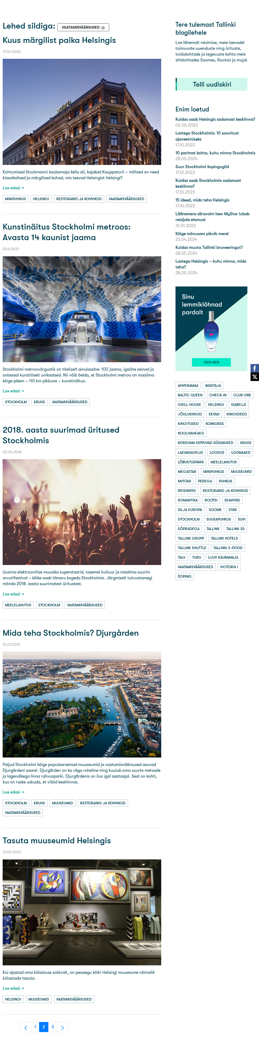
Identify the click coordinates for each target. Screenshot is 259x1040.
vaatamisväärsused (126, 199)
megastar (187, 471)
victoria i (229, 567)
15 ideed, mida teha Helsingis (202, 200)
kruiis (39, 402)
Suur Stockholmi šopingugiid (202, 166)
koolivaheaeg (191, 433)
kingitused (188, 424)
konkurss (215, 424)
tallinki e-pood (228, 548)
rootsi (211, 500)
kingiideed (236, 414)
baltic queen (190, 395)
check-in (217, 395)
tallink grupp (191, 538)
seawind (232, 500)
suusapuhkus (218, 519)
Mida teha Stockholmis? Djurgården (71, 633)
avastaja (213, 385)
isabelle (238, 404)
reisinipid (187, 490)
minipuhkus (15, 199)
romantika (188, 500)
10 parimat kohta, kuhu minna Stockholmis (215, 152)
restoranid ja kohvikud (79, 199)
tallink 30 (235, 529)
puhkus (225, 481)
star (233, 510)
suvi (242, 519)
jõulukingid (190, 414)
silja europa (190, 510)
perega (205, 481)
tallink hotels (224, 538)
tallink (212, 529)
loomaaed (241, 452)
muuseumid (62, 803)
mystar (184, 481)
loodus (217, 452)
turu (196, 557)
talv (181, 557)
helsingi (41, 199)
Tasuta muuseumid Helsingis (57, 840)
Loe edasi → (13, 187)
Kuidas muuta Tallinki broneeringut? (209, 247)
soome (215, 510)
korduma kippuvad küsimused (205, 443)
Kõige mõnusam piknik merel (202, 233)
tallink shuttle (192, 548)
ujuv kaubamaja (223, 557)
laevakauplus (190, 452)
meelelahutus (18, 605)
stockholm (16, 402)
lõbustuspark (191, 462)
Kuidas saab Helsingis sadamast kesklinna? (215, 119)
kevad (214, 414)
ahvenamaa (188, 385)
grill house (189, 404)
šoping (185, 576)
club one (242, 395)
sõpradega (189, 529)
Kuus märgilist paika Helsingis (59, 40)
